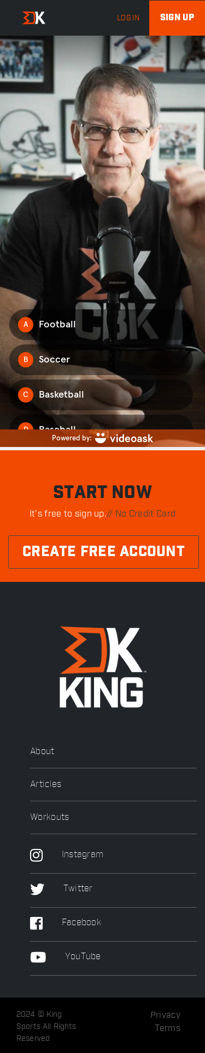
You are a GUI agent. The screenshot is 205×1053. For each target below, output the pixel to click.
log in (128, 18)
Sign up (177, 18)
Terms (168, 1028)
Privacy (165, 1015)
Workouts (49, 817)
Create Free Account (103, 552)
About (42, 751)
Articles (45, 784)
